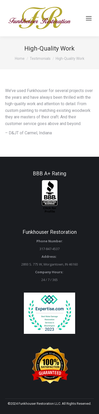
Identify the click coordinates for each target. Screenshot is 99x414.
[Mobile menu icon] (89, 18)
